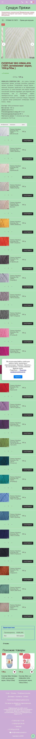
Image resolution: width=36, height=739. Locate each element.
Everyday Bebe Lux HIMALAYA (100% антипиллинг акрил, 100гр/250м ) (25, 679)
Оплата (25, 696)
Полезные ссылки (24, 693)
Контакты (19, 696)
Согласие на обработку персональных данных (18, 704)
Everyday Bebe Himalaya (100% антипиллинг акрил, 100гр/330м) (9, 678)
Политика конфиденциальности (18, 700)
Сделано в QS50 (17, 736)
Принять (18, 377)
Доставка (11, 696)
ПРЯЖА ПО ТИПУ (12, 20)
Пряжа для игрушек (27, 20)
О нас (8, 693)
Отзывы (13, 693)
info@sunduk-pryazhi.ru (18, 732)
